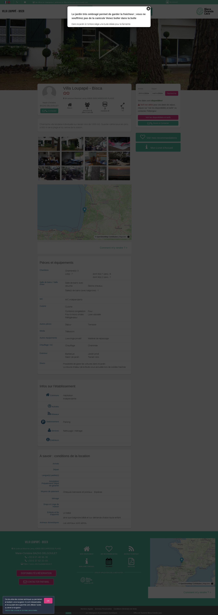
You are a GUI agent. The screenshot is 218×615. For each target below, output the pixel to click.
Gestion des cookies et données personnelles (21, 610)
